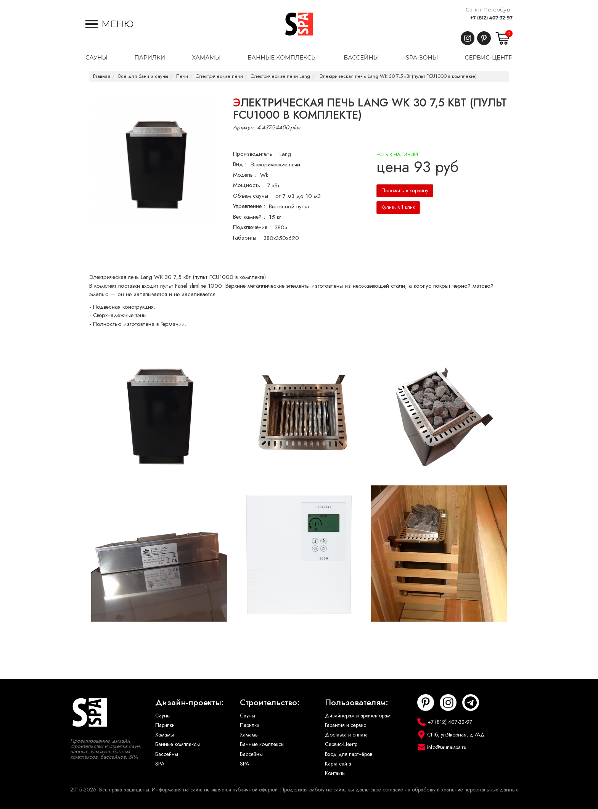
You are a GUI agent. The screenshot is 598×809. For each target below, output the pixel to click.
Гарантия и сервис (345, 725)
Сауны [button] (96, 57)
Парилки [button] (149, 57)
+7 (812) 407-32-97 (491, 18)
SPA (159, 763)
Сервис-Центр (341, 744)
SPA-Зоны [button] (422, 57)
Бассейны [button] (361, 57)
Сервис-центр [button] (489, 57)
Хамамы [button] (206, 57)
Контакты (335, 773)
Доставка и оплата (346, 734)
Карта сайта (338, 763)
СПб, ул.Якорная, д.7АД (456, 734)
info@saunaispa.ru (446, 747)
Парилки (165, 725)
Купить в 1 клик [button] (398, 207)
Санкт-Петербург (489, 9)
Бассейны (166, 754)
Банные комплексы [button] (282, 57)
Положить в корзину (404, 190)
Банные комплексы (177, 744)
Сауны (162, 715)
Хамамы (164, 734)
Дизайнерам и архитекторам (358, 715)
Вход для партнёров (348, 754)
